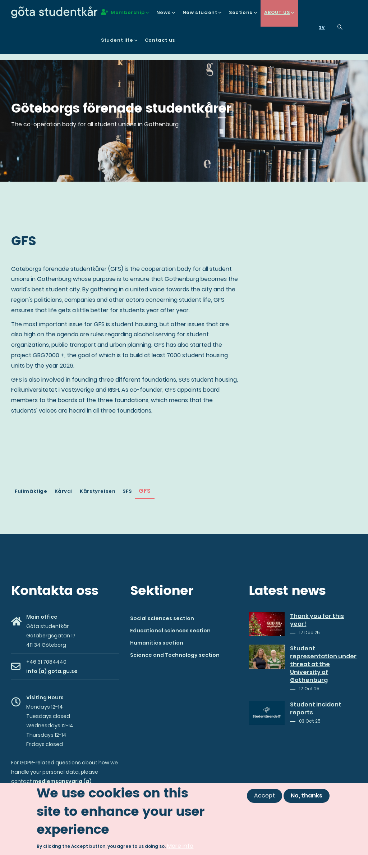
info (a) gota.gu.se (52, 671)
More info (180, 846)
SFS (127, 491)
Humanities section (156, 642)
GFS (145, 491)
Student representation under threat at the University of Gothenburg (323, 664)
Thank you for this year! (317, 620)
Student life (119, 40)
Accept (264, 795)
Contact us (160, 40)
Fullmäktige (31, 491)
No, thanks (306, 795)
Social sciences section (162, 618)
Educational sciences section (170, 630)
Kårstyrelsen (97, 491)
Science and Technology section (175, 655)
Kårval (64, 491)
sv (322, 27)
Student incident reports (315, 709)
